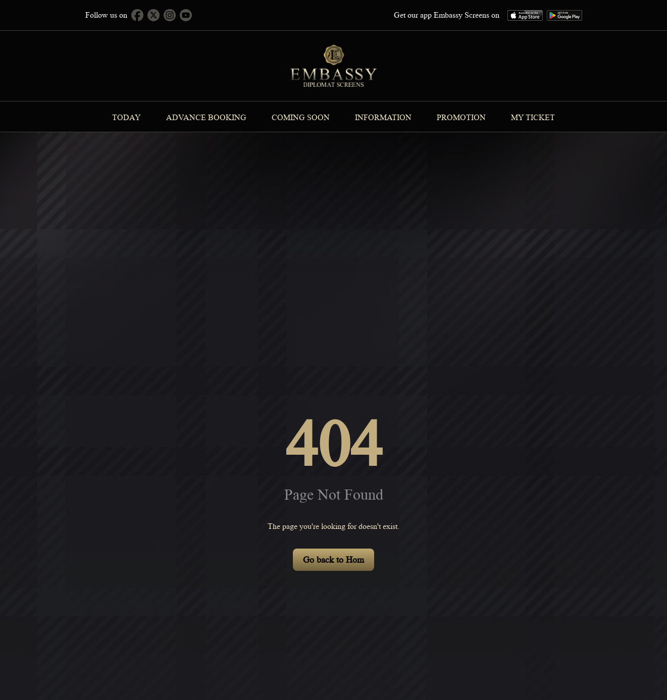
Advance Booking (206, 117)
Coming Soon (301, 117)
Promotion (461, 117)
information (383, 117)
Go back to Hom (333, 560)
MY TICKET (533, 117)
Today (126, 117)
